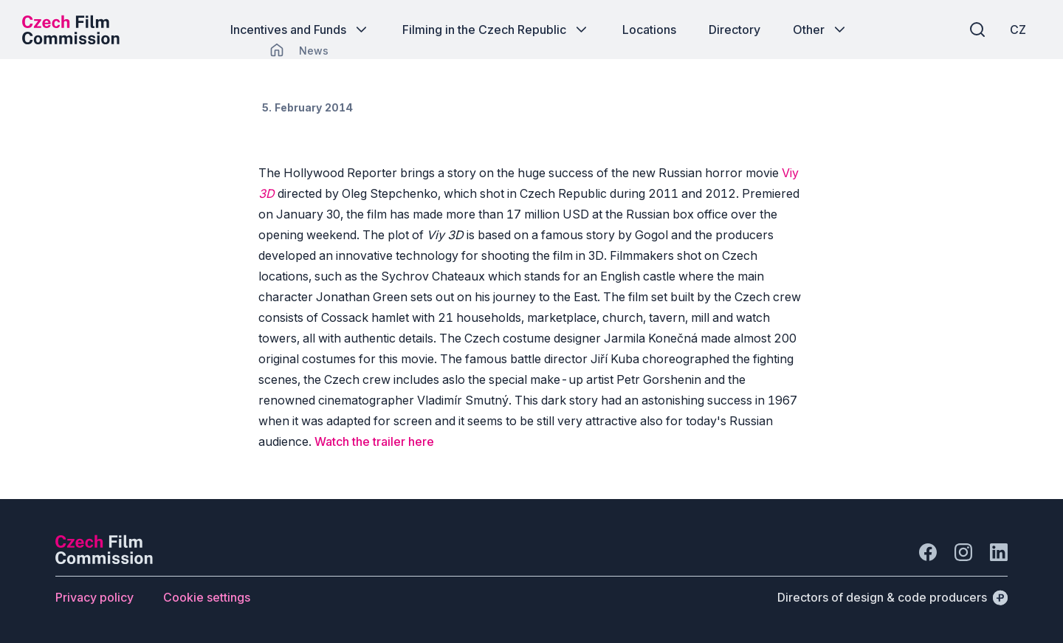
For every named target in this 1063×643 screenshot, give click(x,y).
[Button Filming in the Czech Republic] (496, 29)
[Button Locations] (649, 29)
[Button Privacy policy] (94, 597)
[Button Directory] (734, 29)
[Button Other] (820, 29)
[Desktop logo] (71, 29)
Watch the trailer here (374, 441)
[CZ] (1018, 29)
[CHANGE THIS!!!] (277, 50)
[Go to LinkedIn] (998, 552)
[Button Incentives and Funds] (300, 29)
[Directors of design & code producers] (892, 597)
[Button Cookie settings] (206, 597)
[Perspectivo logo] (104, 559)
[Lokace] (313, 50)
